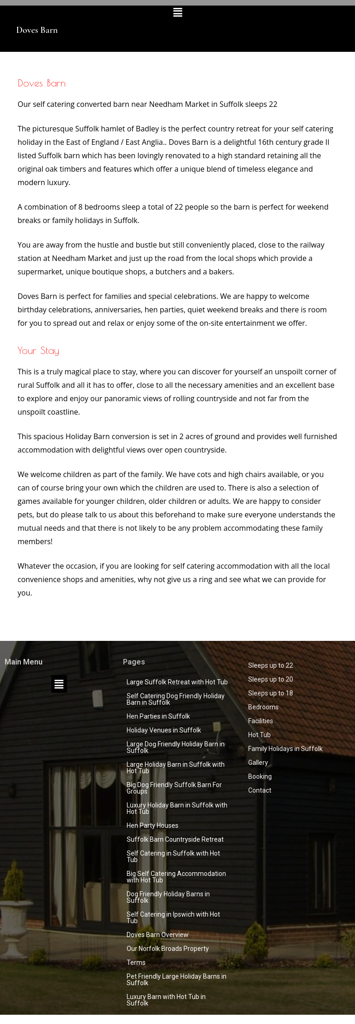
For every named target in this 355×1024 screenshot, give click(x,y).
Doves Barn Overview (158, 934)
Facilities (260, 721)
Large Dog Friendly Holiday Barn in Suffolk (176, 747)
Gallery (258, 762)
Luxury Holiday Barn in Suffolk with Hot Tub (177, 808)
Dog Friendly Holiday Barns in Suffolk (168, 897)
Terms (136, 962)
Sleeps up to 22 (270, 665)
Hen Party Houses (152, 825)
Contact (259, 790)
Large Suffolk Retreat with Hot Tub (177, 682)
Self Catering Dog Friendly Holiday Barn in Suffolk (176, 699)
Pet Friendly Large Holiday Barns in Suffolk (176, 980)
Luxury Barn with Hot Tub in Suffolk (166, 1000)
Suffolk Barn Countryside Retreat (175, 839)
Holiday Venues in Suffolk (164, 730)
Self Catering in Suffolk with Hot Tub (173, 856)
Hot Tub (259, 735)
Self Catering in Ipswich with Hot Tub (173, 918)
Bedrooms (263, 707)
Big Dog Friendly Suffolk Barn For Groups (174, 788)
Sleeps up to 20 (270, 679)
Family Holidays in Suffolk (285, 748)
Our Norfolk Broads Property (168, 948)
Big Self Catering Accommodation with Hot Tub (176, 877)
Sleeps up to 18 (270, 693)
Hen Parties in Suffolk (158, 716)
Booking (260, 776)
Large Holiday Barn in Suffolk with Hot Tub (176, 768)
